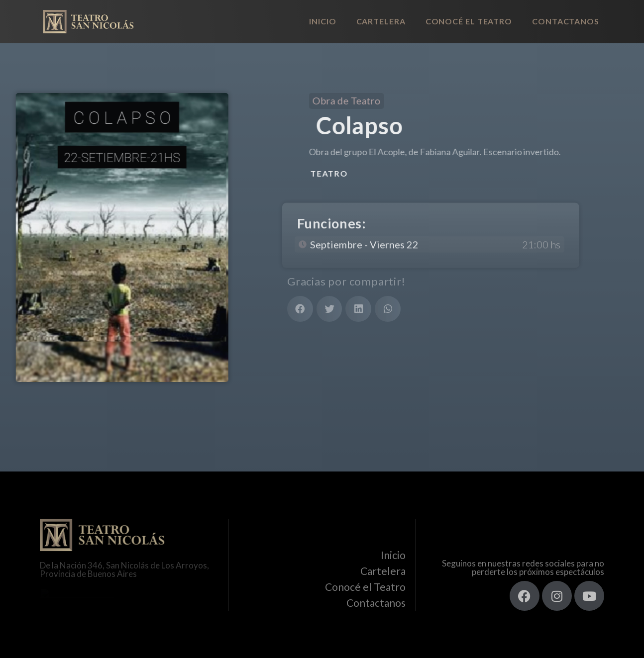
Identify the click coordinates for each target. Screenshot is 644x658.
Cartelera (381, 21)
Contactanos (565, 21)
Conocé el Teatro (469, 21)
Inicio (322, 21)
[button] (300, 309)
